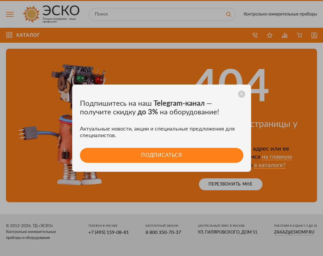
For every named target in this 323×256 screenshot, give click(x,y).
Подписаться (161, 155)
